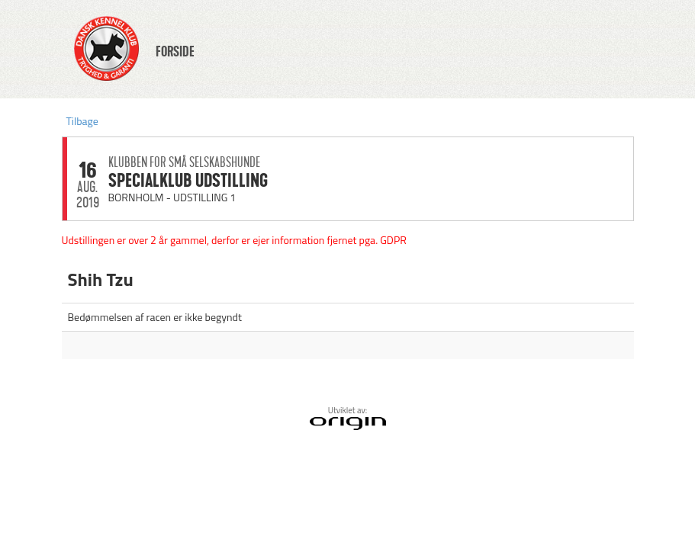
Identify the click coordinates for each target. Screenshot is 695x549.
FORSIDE (175, 52)
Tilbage (82, 121)
